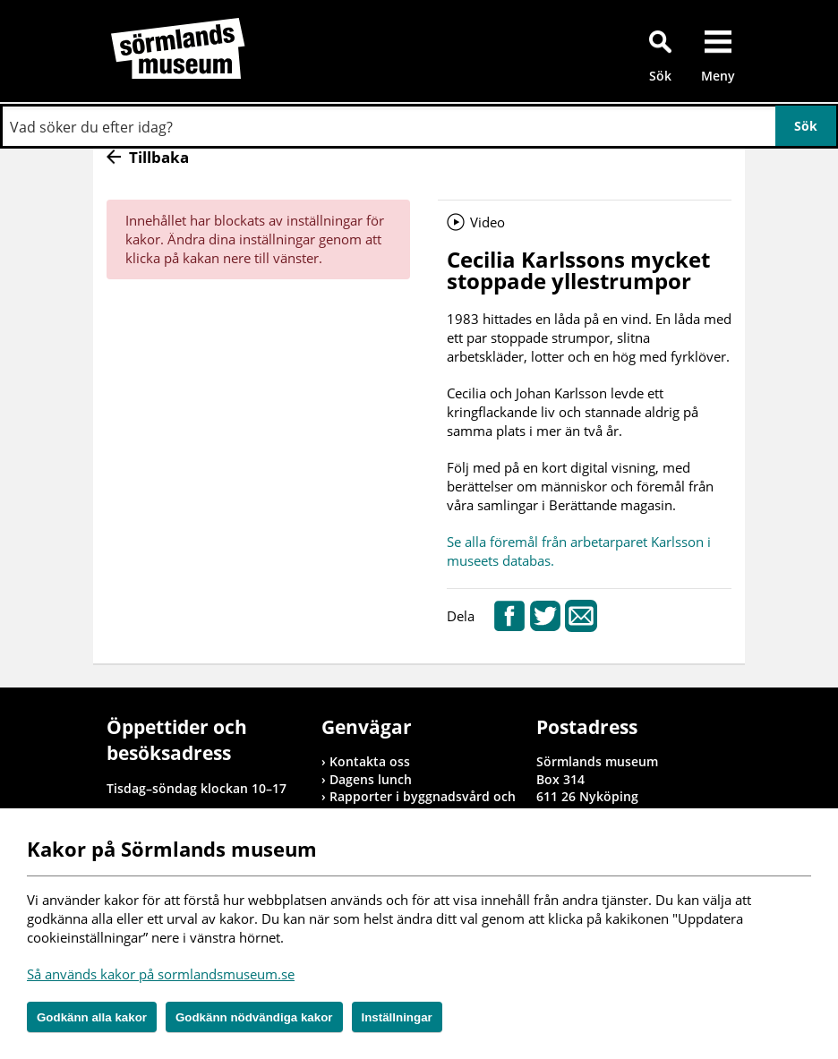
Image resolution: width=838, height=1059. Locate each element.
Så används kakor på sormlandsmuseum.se (161, 974)
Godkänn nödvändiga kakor (254, 1017)
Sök (660, 75)
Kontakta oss (369, 761)
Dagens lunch (370, 779)
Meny (718, 75)
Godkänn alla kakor (92, 1017)
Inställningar (397, 1017)
